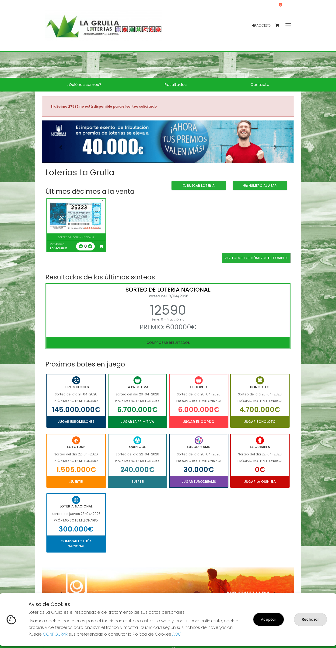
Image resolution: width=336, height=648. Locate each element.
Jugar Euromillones (76, 421)
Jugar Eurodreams (199, 481)
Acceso (261, 25)
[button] (61, 147)
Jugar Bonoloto (260, 421)
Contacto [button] (259, 84)
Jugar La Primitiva (137, 421)
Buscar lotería (199, 185)
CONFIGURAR (55, 634)
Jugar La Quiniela (260, 481)
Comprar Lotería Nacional (76, 544)
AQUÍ (177, 634)
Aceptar (268, 619)
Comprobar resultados (168, 342)
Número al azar (259, 185)
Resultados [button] (175, 84)
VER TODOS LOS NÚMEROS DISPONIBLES (256, 258)
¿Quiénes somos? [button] (84, 84)
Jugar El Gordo (198, 421)
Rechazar (310, 619)
